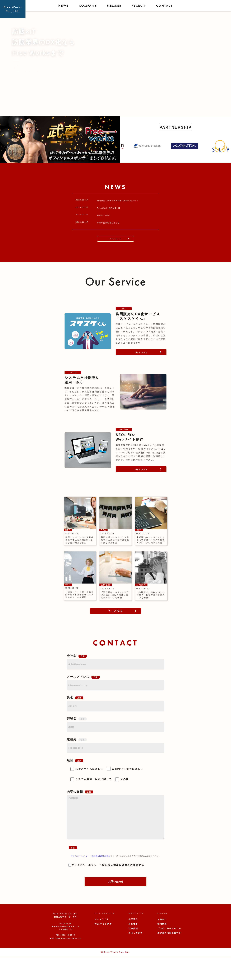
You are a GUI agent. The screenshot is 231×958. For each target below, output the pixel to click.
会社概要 (133, 924)
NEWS (63, 5)
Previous (119, 145)
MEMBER (114, 5)
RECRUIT (139, 5)
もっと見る (115, 610)
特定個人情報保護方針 (101, 856)
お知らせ (162, 919)
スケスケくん (102, 919)
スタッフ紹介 (136, 933)
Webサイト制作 (103, 924)
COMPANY (88, 5)
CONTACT (164, 5)
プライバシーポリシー (80, 856)
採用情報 (162, 924)
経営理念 (133, 919)
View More (115, 239)
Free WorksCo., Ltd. (13, 9)
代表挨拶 (133, 928)
